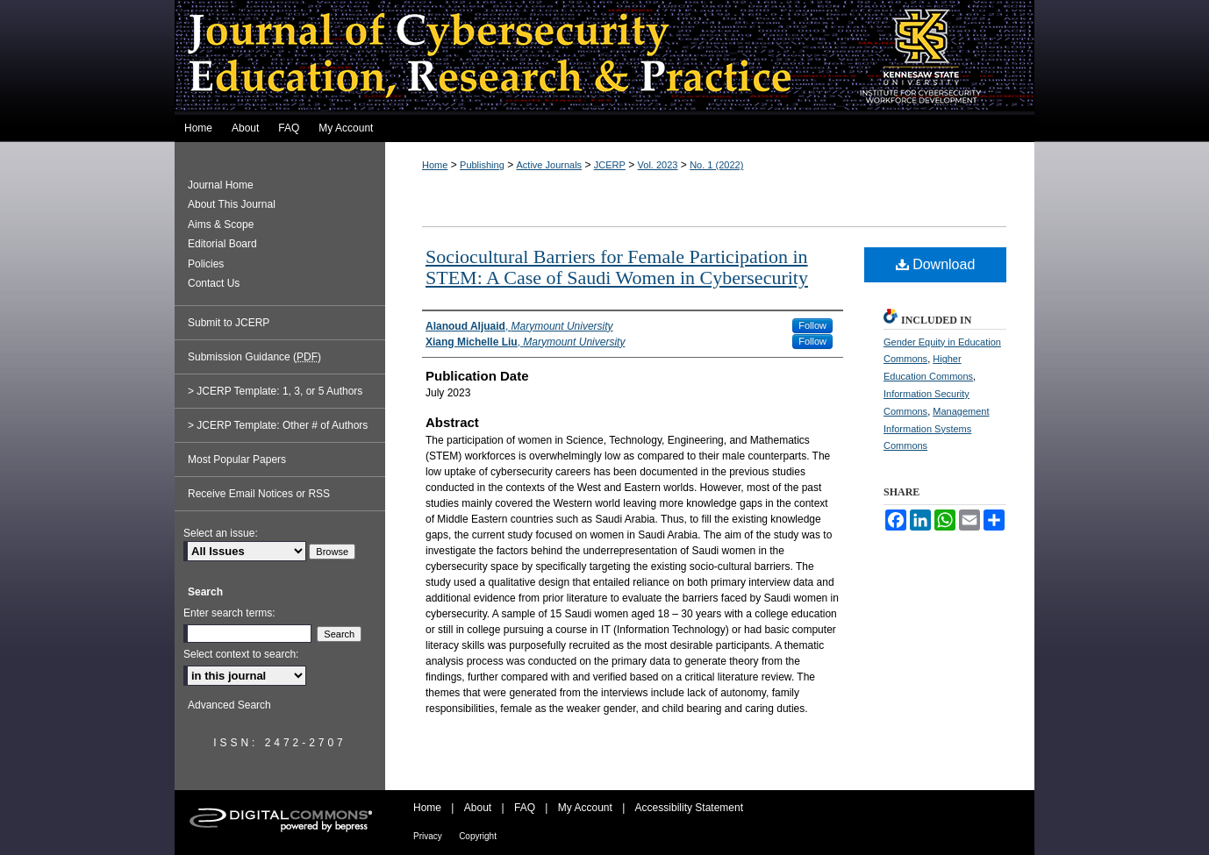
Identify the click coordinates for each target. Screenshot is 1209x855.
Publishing (482, 165)
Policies (206, 264)
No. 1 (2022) (716, 165)
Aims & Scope (221, 224)
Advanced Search (229, 705)
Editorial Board (222, 244)
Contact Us (214, 283)
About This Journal (231, 204)
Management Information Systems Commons (936, 429)
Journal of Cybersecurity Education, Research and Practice (604, 57)
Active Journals (550, 165)
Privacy (427, 836)
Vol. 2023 (658, 165)
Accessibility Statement (689, 808)
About (477, 808)
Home (434, 165)
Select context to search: (240, 654)
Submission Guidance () (254, 357)
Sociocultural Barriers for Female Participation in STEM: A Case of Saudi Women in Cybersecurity (617, 267)
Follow (812, 325)
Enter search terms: (229, 613)
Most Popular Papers (237, 459)
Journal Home (221, 185)
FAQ (524, 808)
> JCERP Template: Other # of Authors (278, 425)
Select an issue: (220, 533)
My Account (585, 808)
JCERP (610, 165)
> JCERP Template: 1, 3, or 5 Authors (275, 391)
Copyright (478, 836)
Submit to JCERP (228, 323)
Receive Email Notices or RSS (259, 494)
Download (936, 264)
